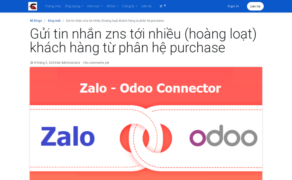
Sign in (232, 6)
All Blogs (36, 20)
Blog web (54, 20)
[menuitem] (54, 6)
